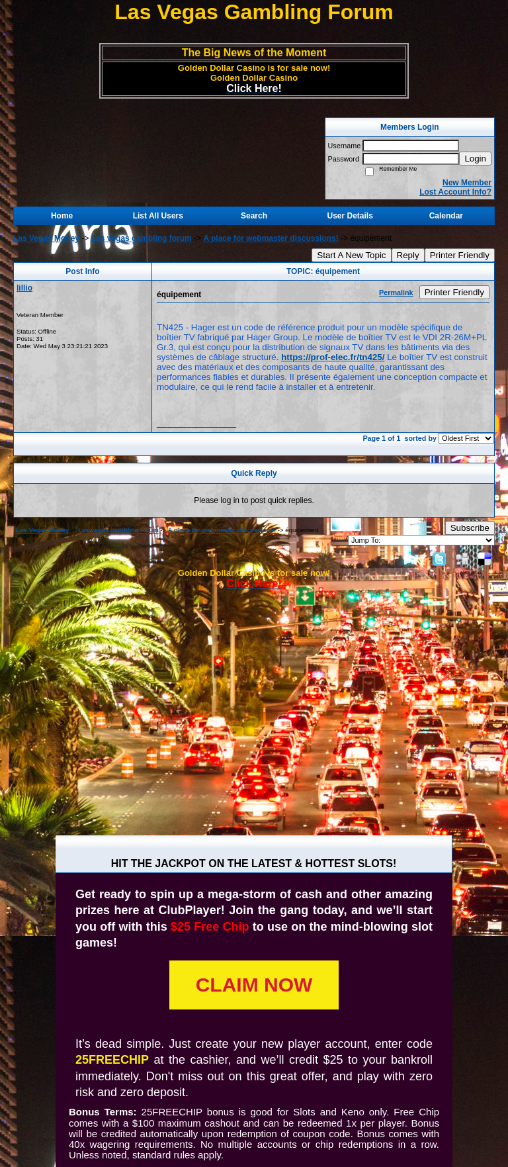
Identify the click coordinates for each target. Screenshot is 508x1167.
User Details (349, 215)
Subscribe (469, 528)
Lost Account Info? (455, 192)
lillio (24, 288)
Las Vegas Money (46, 238)
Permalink (396, 293)
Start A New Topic (351, 255)
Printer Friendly (459, 255)
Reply (408, 255)
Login (475, 158)
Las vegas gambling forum (141, 238)
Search (254, 215)
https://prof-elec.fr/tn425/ (332, 357)
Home (62, 215)
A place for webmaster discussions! (270, 238)
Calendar (446, 215)
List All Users (158, 215)
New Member (467, 182)
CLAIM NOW (254, 985)
